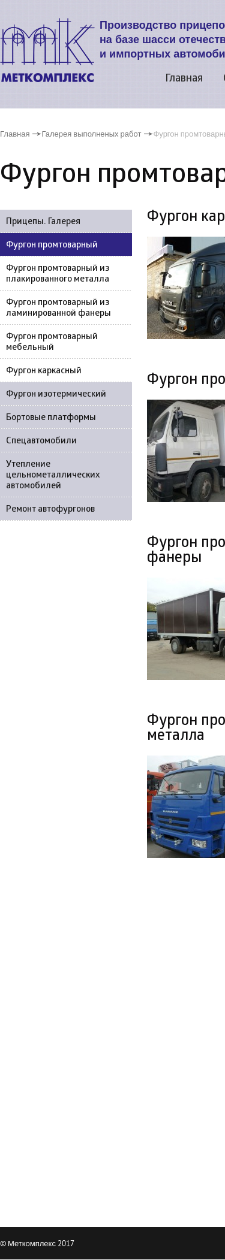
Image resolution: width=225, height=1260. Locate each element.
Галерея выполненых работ (91, 133)
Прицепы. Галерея (43, 221)
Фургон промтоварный (52, 245)
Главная (184, 78)
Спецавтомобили (41, 441)
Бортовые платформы (51, 417)
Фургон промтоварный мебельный (52, 342)
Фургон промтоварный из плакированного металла (57, 274)
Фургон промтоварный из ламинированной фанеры (58, 308)
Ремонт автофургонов (50, 509)
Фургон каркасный (44, 371)
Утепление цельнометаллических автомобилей (53, 475)
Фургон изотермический (56, 394)
